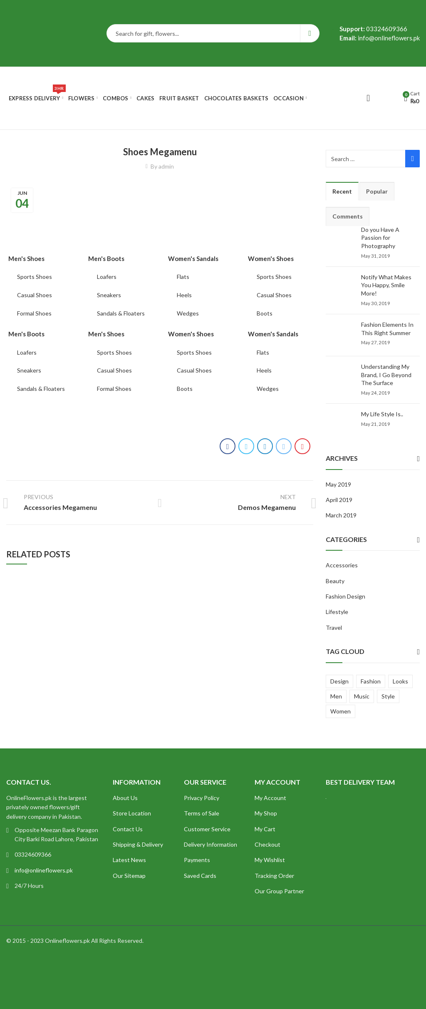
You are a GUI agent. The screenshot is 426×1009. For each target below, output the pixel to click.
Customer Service (207, 829)
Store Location (132, 813)
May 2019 (338, 484)
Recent (342, 191)
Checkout (267, 844)
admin (166, 166)
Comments (347, 216)
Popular (377, 191)
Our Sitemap (129, 875)
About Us (125, 797)
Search (310, 33)
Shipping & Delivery (138, 844)
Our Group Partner (279, 891)
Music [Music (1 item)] (361, 696)
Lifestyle (337, 611)
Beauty (335, 580)
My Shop (266, 813)
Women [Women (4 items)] (340, 711)
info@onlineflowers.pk (44, 870)
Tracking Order (274, 875)
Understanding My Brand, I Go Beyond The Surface (386, 374)
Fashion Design (345, 596)
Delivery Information (210, 844)
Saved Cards (200, 875)
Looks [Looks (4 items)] (400, 681)
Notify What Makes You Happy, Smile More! (386, 285)
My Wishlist (270, 859)
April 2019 (339, 499)
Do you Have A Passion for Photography (380, 237)
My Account (270, 797)
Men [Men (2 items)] (336, 696)
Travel (334, 627)
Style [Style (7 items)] (388, 696)
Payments (197, 859)
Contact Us (128, 829)
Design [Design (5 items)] (339, 681)
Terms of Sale (201, 813)
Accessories (342, 565)
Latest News (129, 859)
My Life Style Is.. (382, 414)
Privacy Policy (201, 797)
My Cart (265, 829)
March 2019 (341, 515)
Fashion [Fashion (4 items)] (371, 681)
